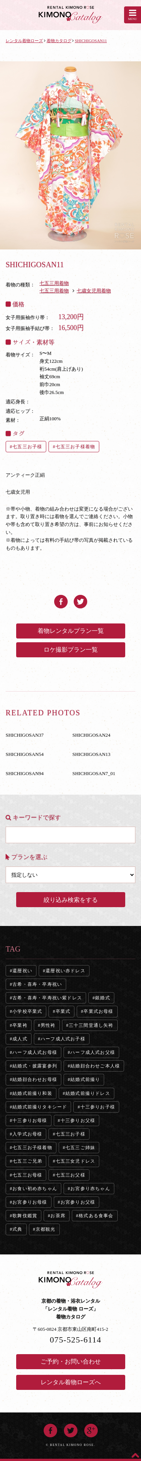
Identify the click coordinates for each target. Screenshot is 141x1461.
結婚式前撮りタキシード (39, 1107)
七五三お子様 (27, 446)
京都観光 (46, 1229)
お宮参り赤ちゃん (90, 1188)
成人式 (19, 1038)
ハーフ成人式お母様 (34, 1052)
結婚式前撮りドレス (87, 1093)
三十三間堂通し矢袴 (91, 1025)
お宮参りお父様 (78, 1202)
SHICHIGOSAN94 (25, 773)
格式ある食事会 (96, 1215)
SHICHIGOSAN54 (25, 754)
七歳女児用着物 (94, 290)
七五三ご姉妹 (80, 1147)
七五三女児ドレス (76, 1161)
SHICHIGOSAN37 (25, 735)
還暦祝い (22, 970)
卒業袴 (19, 1025)
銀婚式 (102, 997)
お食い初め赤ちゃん (34, 1188)
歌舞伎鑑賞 (24, 1215)
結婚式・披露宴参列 (34, 1066)
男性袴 (48, 1025)
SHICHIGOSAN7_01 (94, 773)
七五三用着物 (54, 283)
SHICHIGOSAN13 (92, 754)
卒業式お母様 (98, 1011)
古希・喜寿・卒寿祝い (37, 984)
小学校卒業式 (27, 1011)
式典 (17, 1229)
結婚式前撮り (85, 1079)
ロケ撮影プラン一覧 (71, 649)
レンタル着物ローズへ (71, 1382)
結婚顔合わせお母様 (34, 1079)
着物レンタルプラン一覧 (71, 631)
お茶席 (57, 1215)
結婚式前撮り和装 (32, 1093)
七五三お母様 (27, 1175)
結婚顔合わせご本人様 (95, 1066)
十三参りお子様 (97, 1107)
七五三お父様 (70, 1175)
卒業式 (63, 1011)
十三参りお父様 (78, 1120)
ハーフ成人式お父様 (92, 1052)
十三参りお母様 (29, 1120)
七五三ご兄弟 (27, 1161)
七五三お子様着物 (76, 446)
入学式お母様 (27, 1134)
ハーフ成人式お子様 (63, 1038)
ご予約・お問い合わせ (71, 1361)
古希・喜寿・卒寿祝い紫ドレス (47, 997)
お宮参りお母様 (29, 1202)
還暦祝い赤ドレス (65, 970)
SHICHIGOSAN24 (92, 735)
